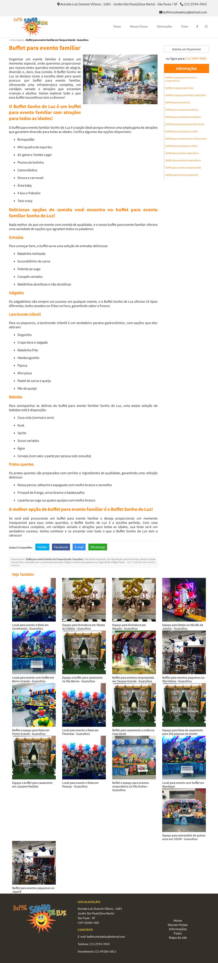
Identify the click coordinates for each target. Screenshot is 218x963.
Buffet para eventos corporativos (183, 160)
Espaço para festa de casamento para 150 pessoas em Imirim (182, 732)
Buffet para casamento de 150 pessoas (186, 138)
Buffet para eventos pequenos (182, 174)
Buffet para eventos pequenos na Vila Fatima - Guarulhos (183, 679)
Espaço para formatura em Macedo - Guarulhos (129, 626)
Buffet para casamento (178, 102)
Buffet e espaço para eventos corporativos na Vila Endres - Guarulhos (130, 786)
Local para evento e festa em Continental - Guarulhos (30, 626)
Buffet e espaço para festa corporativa (186, 95)
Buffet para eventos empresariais (183, 167)
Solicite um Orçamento (186, 49)
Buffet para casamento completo (183, 116)
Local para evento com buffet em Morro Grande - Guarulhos (33, 679)
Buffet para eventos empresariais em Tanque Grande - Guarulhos (133, 679)
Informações (164, 26)
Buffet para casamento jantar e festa (185, 124)
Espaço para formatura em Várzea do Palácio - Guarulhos (83, 626)
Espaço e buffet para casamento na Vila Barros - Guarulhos (82, 679)
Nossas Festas (139, 26)
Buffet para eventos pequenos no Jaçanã (33, 890)
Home (117, 26)
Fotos (184, 26)
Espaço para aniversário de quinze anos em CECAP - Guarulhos (183, 837)
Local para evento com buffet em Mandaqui (183, 784)
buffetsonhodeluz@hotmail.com (185, 12)
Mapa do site (178, 937)
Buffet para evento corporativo (182, 153)
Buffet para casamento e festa (181, 145)
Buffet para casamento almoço (182, 109)
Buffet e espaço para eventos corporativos (181, 79)
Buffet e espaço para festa (179, 87)
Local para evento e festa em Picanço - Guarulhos (80, 784)
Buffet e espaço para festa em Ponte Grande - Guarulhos (30, 732)
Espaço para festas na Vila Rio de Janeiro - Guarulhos (182, 626)
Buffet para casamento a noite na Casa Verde (133, 732)
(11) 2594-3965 (195, 4)
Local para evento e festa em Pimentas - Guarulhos (80, 732)
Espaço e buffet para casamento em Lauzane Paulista (32, 784)
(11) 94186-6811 (105, 951)
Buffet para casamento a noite (182, 131)
